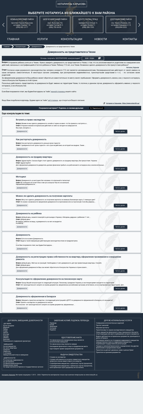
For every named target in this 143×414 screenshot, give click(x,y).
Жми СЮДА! (93, 58)
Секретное (6, 351)
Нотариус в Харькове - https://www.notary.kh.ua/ (122, 103)
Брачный (6, 339)
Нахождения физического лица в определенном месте (69, 346)
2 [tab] (71, 35)
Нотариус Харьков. (8, 375)
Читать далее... (120, 131)
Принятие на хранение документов (108, 352)
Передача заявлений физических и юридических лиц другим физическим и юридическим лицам (117, 347)
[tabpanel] (22, 24)
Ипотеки (6, 334)
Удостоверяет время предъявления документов (66, 349)
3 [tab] (75, 35)
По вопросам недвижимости (13, 360)
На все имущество (9, 346)
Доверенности (22, 131)
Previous (3, 25)
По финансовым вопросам (12, 363)
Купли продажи (8, 326)
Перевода (53, 323)
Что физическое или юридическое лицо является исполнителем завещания (67, 341)
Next (139, 25)
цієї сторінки (53, 100)
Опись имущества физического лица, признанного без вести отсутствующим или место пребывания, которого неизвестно (117, 333)
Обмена (6, 338)
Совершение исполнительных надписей (110, 323)
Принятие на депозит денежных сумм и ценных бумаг (115, 350)
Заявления (53, 326)
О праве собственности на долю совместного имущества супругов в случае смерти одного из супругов (70, 360)
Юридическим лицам (10, 365)
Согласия (53, 328)
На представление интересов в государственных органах (23, 367)
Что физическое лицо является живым (63, 344)
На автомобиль (8, 362)
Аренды (6, 336)
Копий (52, 325)
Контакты (130, 39)
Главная (13, 39)
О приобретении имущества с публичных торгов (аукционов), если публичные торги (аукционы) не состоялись (71, 366)
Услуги (42, 39)
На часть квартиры (10, 348)
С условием (7, 353)
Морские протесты (102, 328)
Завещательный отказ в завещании (15, 355)
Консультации (71, 39)
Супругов (6, 350)
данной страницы (57, 92)
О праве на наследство (58, 357)
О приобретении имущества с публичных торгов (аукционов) (71, 363)
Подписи (53, 330)
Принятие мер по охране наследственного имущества (115, 330)
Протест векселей (102, 325)
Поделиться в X (97, 108)
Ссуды (5, 331)
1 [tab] (68, 35)
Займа (5, 329)
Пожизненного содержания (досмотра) (17, 341)
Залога (5, 332)
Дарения (6, 327)
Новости (100, 39)
